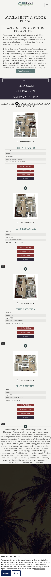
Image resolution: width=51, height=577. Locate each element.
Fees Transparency (25, 71)
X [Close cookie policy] (48, 556)
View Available (25, 171)
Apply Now (25, 166)
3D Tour (25, 179)
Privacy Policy (39, 569)
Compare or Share (25, 142)
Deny (16, 573)
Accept (6, 573)
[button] (25, 178)
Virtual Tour (25, 175)
